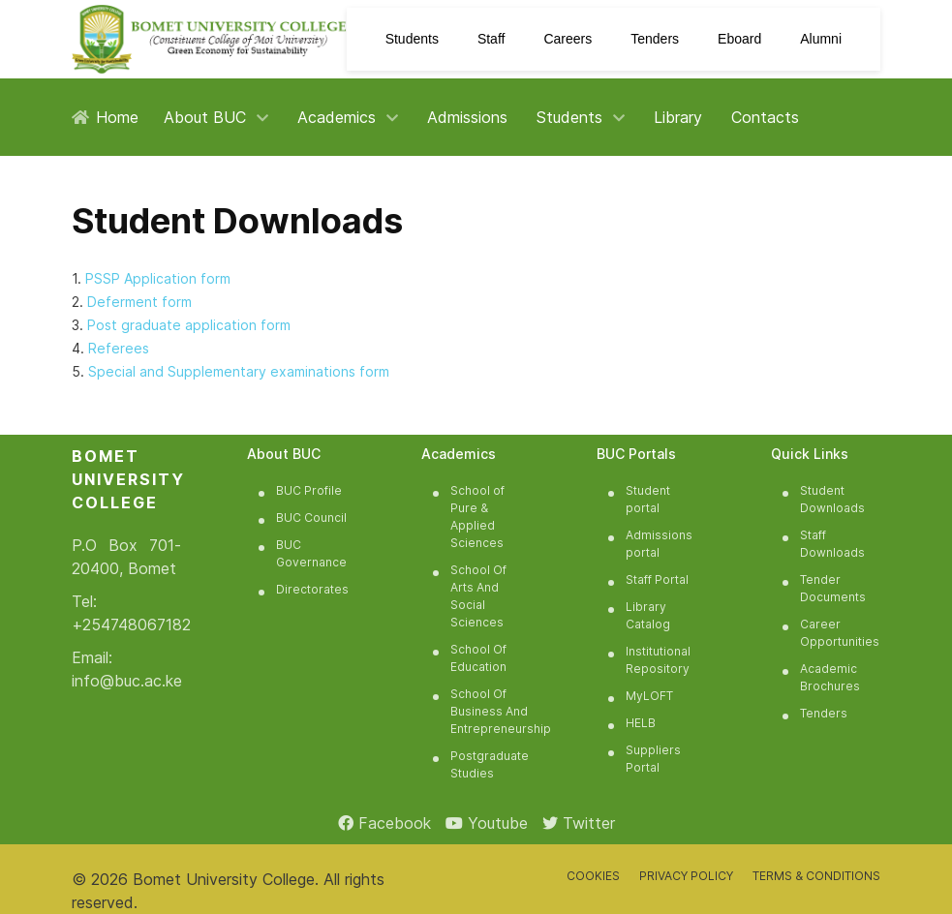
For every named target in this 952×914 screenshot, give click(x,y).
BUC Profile (309, 490)
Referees (118, 348)
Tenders (654, 38)
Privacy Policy (686, 875)
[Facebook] (384, 823)
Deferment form (139, 301)
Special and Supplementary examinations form (238, 371)
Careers (567, 38)
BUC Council (311, 517)
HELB (641, 723)
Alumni (821, 38)
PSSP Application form (157, 278)
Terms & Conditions (816, 875)
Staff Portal (657, 579)
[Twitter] (578, 823)
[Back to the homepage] (209, 39)
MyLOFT (649, 695)
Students (412, 38)
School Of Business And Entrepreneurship (500, 711)
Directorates (312, 589)
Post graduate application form (189, 325)
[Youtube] (486, 823)
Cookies (593, 875)
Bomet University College (224, 879)
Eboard (739, 38)
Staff (491, 38)
